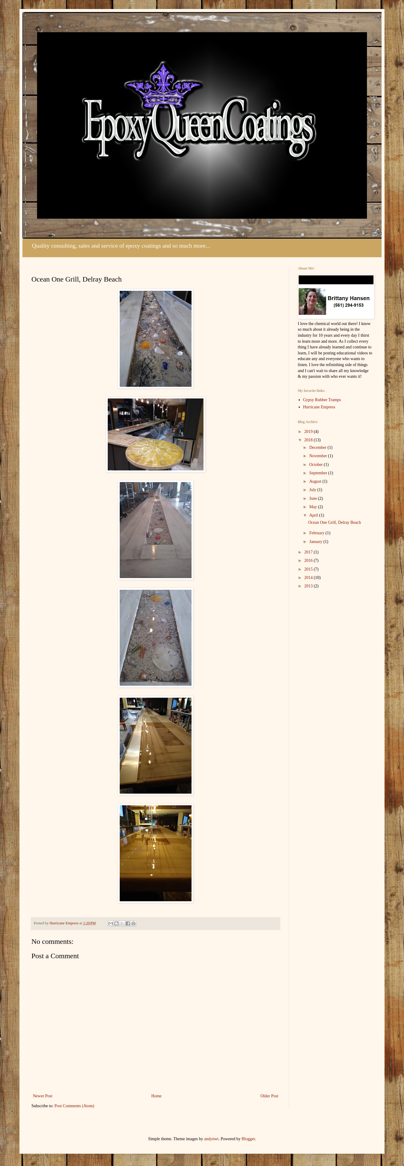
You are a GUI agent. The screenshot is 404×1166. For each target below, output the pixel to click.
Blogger (248, 1139)
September (318, 473)
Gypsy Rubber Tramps (322, 400)
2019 (309, 431)
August (315, 481)
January (316, 541)
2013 (309, 586)
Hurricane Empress (319, 407)
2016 (309, 560)
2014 (309, 577)
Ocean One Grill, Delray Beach (334, 522)
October (316, 464)
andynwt (211, 1139)
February (317, 533)
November (318, 456)
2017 (309, 552)
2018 (309, 440)
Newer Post (42, 1096)
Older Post (270, 1096)
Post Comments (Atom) (74, 1106)
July (313, 490)
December (318, 447)
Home (156, 1096)
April (314, 515)
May (313, 507)
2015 (309, 569)
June (313, 498)
